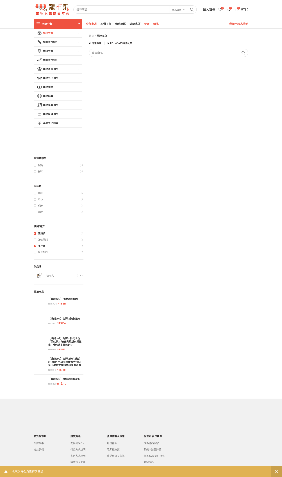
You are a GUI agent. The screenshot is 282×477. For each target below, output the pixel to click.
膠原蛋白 (43, 252)
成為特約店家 (151, 443)
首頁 (91, 35)
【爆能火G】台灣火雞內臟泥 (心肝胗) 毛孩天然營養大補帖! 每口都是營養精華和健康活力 (64, 362)
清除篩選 (96, 43)
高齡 (40, 211)
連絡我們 (39, 449)
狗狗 (40, 165)
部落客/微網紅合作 (154, 455)
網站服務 (149, 462)
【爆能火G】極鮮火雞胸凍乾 (64, 379)
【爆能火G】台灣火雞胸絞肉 (64, 318)
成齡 (40, 205)
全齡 (40, 193)
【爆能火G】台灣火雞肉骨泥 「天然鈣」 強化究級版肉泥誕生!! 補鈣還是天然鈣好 (64, 341)
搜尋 (191, 9)
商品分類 (176, 9)
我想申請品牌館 (238, 23)
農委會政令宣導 (116, 455)
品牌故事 (39, 443)
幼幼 (40, 199)
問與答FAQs (77, 443)
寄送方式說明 (78, 455)
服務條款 (112, 443)
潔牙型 (41, 245)
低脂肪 (41, 233)
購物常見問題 (78, 462)
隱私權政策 (113, 449)
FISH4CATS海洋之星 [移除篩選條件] (121, 43)
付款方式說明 (78, 449)
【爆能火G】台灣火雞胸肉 (63, 299)
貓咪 (40, 171)
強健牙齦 (43, 239)
